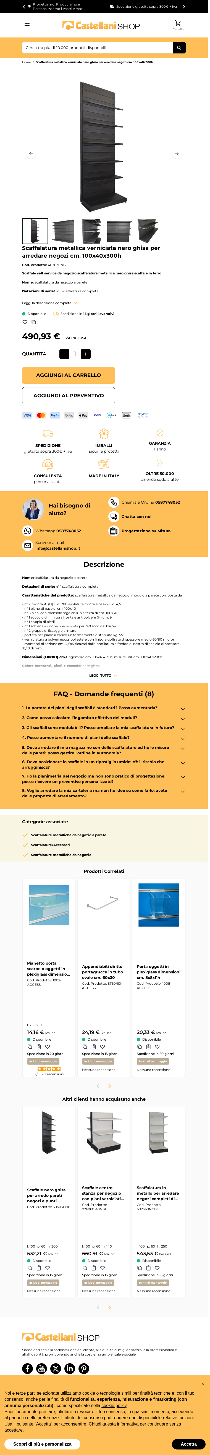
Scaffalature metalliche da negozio (61, 855)
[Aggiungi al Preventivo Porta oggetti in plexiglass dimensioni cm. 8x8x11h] (148, 1046)
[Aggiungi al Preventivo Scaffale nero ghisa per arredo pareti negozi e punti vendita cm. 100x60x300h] (38, 1268)
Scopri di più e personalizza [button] (42, 1444)
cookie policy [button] (113, 1405)
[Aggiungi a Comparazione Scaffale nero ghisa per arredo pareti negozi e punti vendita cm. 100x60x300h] (30, 1268)
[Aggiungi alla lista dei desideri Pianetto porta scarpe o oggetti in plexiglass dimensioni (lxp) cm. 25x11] (47, 1046)
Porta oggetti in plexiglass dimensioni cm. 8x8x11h (158, 972)
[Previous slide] (98, 1086)
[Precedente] (31, 153)
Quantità (34, 354)
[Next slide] (184, 7)
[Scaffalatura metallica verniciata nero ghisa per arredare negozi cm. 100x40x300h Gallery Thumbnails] (91, 231)
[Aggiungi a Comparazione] (33, 322)
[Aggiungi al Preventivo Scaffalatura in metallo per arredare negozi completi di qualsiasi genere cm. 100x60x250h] (148, 1268)
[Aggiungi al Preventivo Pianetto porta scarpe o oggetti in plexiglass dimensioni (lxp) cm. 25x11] (38, 1046)
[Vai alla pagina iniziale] (101, 25)
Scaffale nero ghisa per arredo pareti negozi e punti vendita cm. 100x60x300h (46, 1195)
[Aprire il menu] (28, 25)
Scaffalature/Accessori (50, 845)
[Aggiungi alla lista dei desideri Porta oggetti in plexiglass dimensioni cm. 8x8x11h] (157, 1046)
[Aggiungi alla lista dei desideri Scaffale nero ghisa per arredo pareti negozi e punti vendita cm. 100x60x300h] (47, 1268)
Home (26, 62)
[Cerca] (179, 47)
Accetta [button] (189, 1444)
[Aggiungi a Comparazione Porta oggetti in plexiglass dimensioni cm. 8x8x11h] (139, 1046)
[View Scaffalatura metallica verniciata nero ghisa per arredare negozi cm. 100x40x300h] (35, 231)
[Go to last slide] (24, 7)
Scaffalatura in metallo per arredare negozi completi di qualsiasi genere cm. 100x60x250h (158, 1193)
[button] (202, 1383)
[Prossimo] (176, 153)
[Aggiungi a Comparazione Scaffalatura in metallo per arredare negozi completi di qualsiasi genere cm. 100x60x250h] (139, 1268)
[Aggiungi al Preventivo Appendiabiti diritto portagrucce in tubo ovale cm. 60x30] (93, 1046)
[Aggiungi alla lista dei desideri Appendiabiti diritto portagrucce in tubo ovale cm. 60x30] (102, 1046)
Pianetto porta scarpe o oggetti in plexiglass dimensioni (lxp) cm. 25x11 (49, 969)
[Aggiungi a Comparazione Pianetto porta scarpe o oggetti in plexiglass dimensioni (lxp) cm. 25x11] (30, 1046)
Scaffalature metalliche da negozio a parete (68, 835)
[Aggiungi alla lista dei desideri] (25, 322)
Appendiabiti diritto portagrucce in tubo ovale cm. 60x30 (102, 972)
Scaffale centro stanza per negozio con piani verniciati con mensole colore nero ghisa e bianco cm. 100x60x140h (102, 1193)
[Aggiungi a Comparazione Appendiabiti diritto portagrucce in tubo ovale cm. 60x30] (85, 1046)
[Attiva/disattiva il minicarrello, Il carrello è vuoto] (178, 25)
